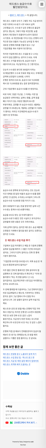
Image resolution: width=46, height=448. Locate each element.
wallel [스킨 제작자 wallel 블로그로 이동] (32, 441)
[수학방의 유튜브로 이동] (7, 422)
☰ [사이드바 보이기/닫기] (41, 4)
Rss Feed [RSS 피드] (23, 445)
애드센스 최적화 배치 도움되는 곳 (16, 364)
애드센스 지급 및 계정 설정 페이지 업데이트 (21, 361)
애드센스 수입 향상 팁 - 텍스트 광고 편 (18, 357)
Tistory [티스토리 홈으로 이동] (21, 441)
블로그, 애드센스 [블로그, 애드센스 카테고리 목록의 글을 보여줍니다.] (17, 15)
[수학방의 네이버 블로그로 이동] (11, 422)
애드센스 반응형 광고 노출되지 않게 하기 (19, 354)
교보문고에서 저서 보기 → (25, 422)
